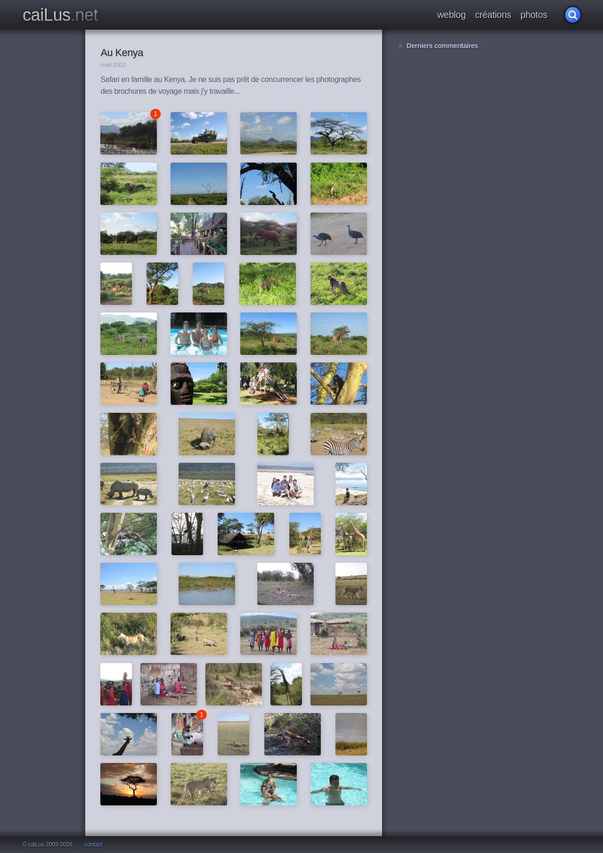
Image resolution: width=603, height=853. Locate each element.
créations (493, 14)
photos (534, 14)
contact (93, 845)
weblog (451, 14)
